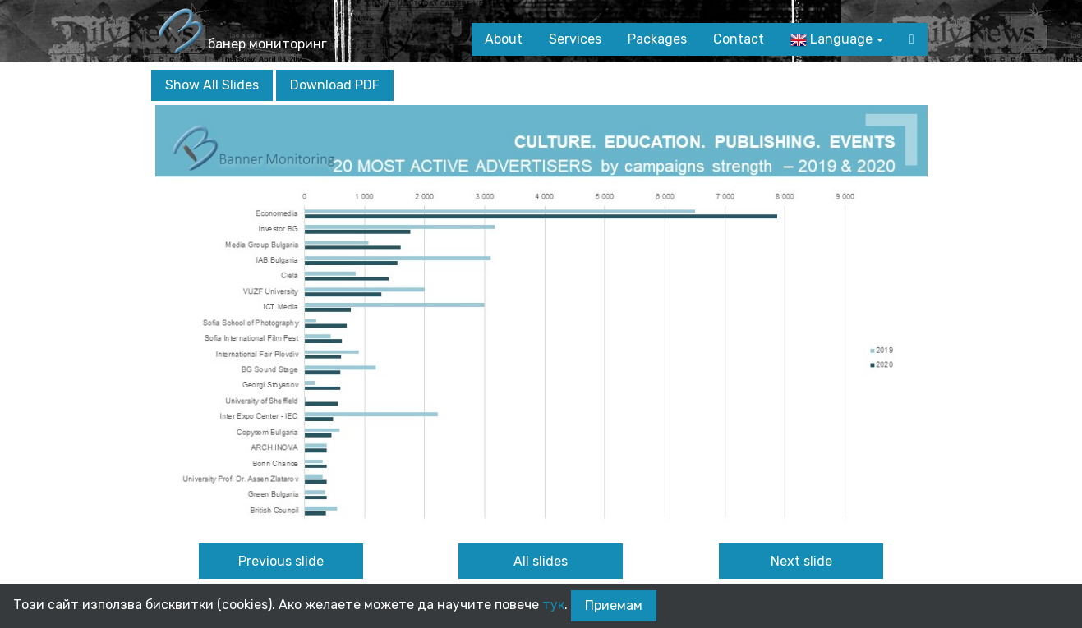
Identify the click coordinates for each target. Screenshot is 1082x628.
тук (553, 604)
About (504, 39)
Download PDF (335, 85)
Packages (657, 39)
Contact (738, 39)
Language (831, 39)
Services (575, 39)
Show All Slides (212, 85)
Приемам (613, 605)
